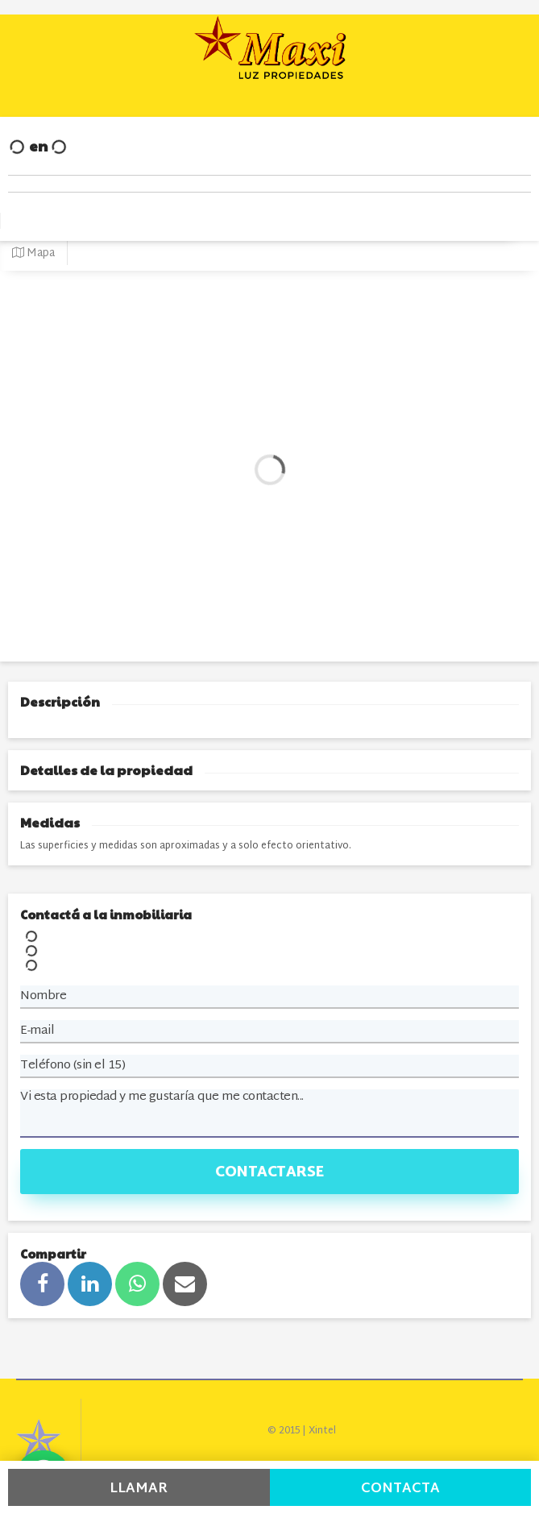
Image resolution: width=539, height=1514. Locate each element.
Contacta (400, 1488)
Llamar (139, 1488)
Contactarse (269, 1172)
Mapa (33, 253)
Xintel (322, 1431)
